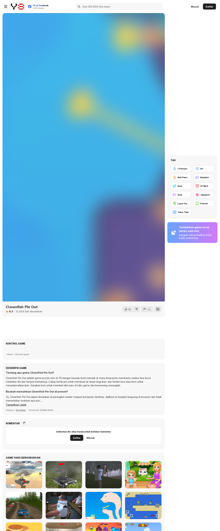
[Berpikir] (203, 177)
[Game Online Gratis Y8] (17, 7)
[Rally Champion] (24, 505)
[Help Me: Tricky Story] (103, 505)
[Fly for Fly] (64, 505)
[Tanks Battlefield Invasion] (24, 474)
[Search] (79, 6)
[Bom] (181, 186)
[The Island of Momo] (103, 474)
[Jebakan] (203, 194)
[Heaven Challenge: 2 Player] (143, 505)
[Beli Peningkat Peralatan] (181, 177)
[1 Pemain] (181, 168)
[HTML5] (203, 186)
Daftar (209, 6)
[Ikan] (181, 194)
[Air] (203, 168)
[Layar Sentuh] (181, 203)
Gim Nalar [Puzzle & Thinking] (21, 410)
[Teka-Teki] (181, 212)
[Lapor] (147, 309)
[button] (16, 405)
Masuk (195, 6)
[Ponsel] (203, 203)
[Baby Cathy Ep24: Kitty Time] (143, 474)
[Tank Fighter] (64, 474)
